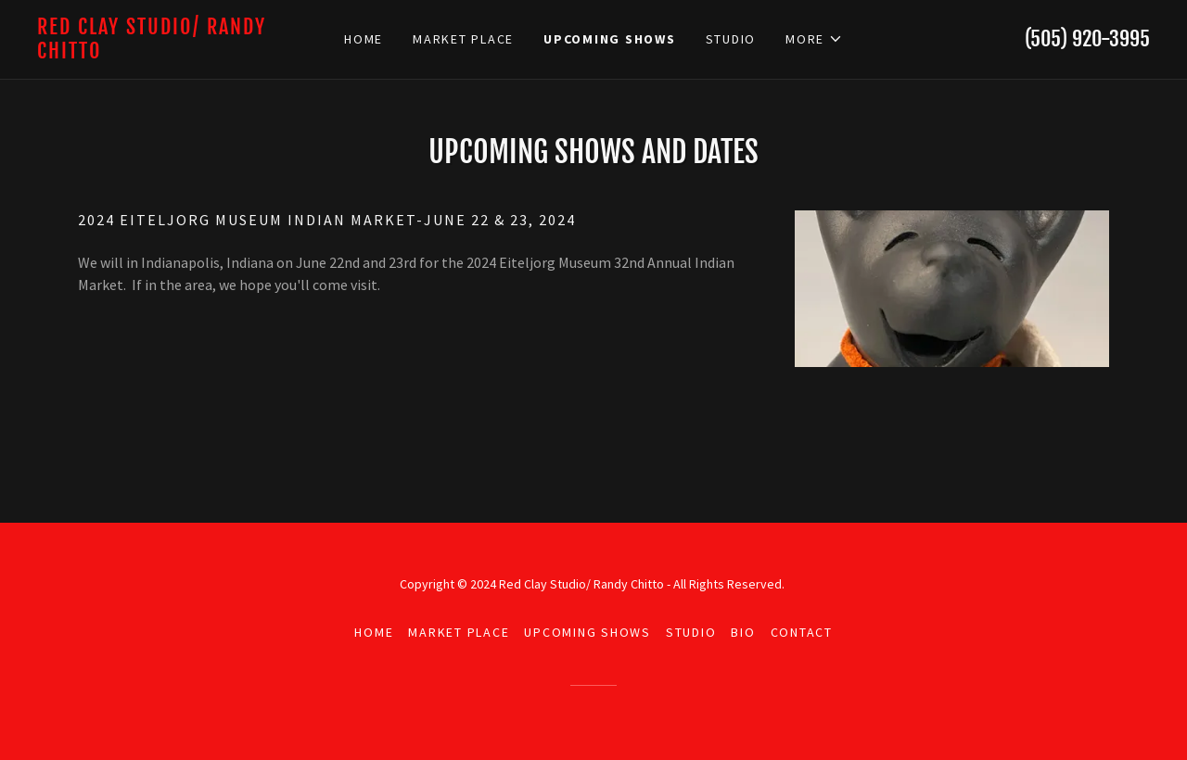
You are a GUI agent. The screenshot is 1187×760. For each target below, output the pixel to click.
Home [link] (363, 39)
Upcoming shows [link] (609, 39)
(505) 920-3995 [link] (1087, 38)
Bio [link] (743, 632)
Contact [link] (802, 632)
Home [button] (373, 632)
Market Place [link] (463, 39)
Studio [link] (731, 39)
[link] (176, 53)
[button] (814, 39)
